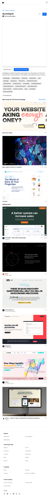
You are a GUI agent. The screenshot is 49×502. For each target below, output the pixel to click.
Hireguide (7, 346)
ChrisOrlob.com (9, 309)
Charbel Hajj (8, 347)
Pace (6, 273)
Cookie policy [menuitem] (28, 482)
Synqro (7, 419)
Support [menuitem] (6, 447)
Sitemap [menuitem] (27, 470)
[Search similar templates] (44, 14)
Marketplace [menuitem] (7, 439)
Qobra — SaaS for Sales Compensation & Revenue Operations (22, 418)
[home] (3, 3)
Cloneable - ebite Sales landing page (15, 237)
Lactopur (4, 201)
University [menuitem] (6, 450)
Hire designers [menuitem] (28, 436)
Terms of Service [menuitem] (8, 482)
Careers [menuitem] (6, 473)
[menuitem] (4, 494)
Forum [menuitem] (26, 447)
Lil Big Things (8, 275)
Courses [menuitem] (6, 454)
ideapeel (7, 239)
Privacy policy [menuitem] (7, 485)
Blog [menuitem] (5, 457)
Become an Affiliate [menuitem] (30, 473)
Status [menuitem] (26, 460)
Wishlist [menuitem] (27, 457)
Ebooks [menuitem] (5, 460)
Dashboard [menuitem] (6, 436)
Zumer (7, 382)
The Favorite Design (10, 311)
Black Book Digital (7, 132)
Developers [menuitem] (28, 454)
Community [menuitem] (28, 450)
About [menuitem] (5, 470)
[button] (40, 14)
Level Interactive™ (9, 383)
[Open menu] (46, 2)
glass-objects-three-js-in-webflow (12, 167)
